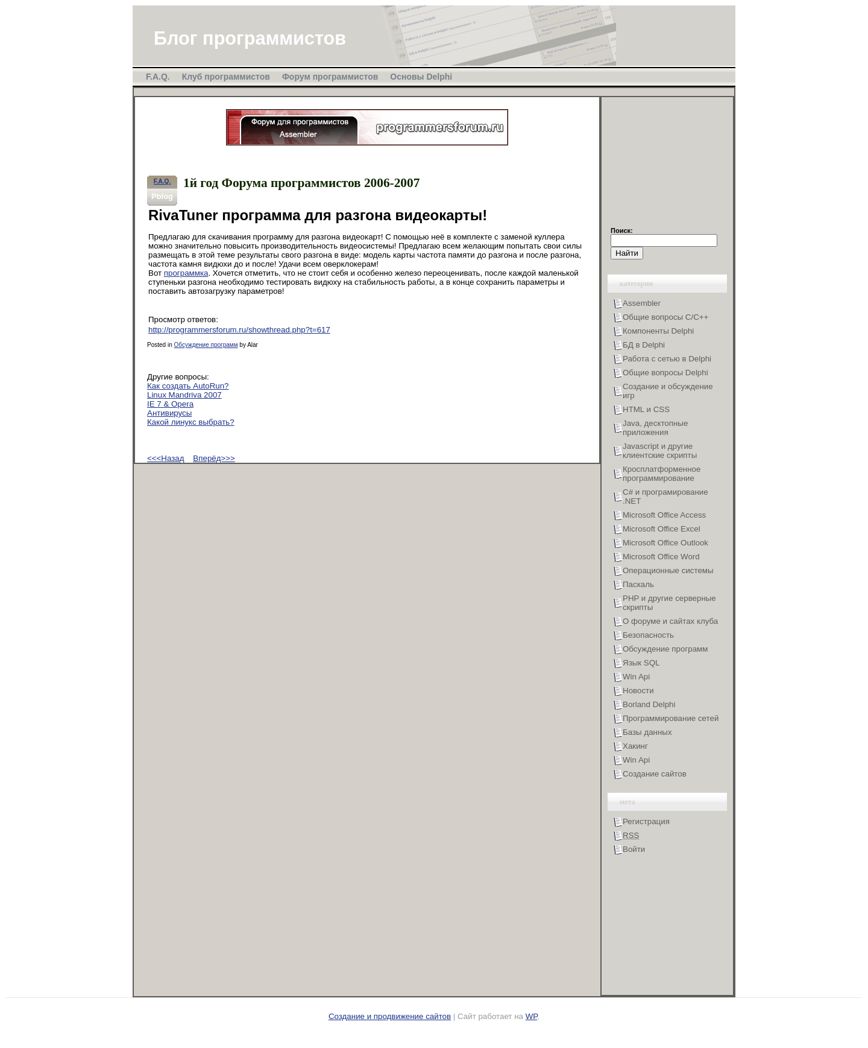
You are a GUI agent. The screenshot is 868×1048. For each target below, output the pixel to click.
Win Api (636, 676)
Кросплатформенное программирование (661, 474)
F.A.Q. (158, 76)
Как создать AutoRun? (188, 385)
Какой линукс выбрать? (190, 422)
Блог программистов (250, 38)
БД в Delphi (644, 344)
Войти (634, 849)
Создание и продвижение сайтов (390, 1016)
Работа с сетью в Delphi (667, 358)
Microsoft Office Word (661, 556)
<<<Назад (165, 458)
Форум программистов (330, 76)
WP (532, 1016)
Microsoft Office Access (664, 514)
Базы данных (647, 732)
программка (186, 273)
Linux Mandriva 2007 (184, 394)
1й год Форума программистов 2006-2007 (301, 183)
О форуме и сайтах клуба (670, 621)
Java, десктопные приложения (655, 428)
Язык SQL (641, 662)
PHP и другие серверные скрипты (669, 603)
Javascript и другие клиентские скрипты (660, 451)
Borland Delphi (649, 704)
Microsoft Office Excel (661, 528)
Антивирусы (169, 413)
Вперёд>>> (213, 458)
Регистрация (646, 821)
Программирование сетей (671, 718)
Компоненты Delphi (658, 330)
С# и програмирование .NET (665, 496)
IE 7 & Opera (170, 403)
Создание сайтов (655, 773)
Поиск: (622, 230)
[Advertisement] (671, 166)
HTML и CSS (646, 409)
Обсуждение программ (205, 344)
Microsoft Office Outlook (665, 542)
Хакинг (635, 746)
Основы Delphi (421, 76)
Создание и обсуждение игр (668, 391)
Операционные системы (668, 570)
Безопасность (648, 635)
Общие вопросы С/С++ (665, 317)
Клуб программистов (226, 76)
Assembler (642, 303)
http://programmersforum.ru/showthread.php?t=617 (239, 329)
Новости (638, 690)
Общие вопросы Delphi (665, 372)
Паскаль (638, 584)
